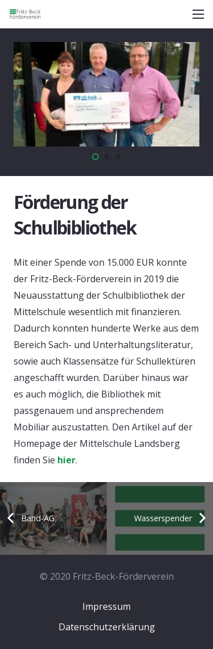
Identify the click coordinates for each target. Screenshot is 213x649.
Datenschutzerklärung (107, 627)
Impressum (106, 606)
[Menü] (198, 14)
